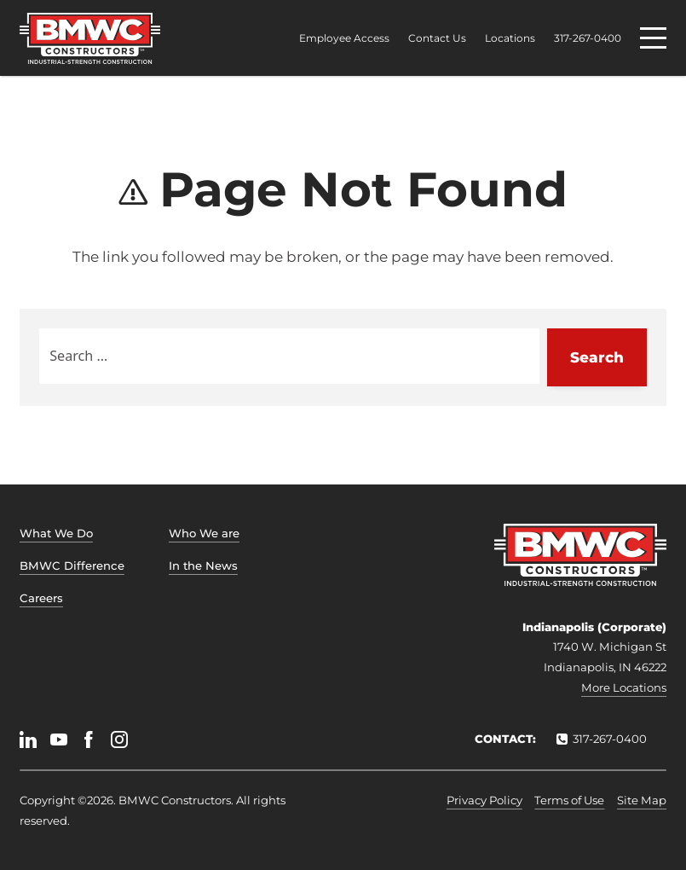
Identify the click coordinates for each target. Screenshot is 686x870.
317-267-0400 (587, 38)
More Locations (623, 687)
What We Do (56, 533)
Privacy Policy (484, 800)
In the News (203, 565)
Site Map (641, 800)
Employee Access (344, 38)
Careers (41, 598)
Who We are (204, 533)
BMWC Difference (72, 565)
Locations (510, 38)
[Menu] (653, 38)
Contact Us (437, 38)
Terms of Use (569, 800)
